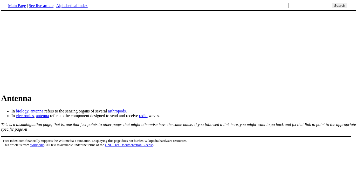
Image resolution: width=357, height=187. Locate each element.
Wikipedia (37, 145)
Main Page (17, 5)
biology (22, 111)
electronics (25, 115)
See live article (41, 5)
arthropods (117, 111)
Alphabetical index (71, 5)
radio (143, 115)
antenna (36, 111)
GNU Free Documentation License (129, 145)
